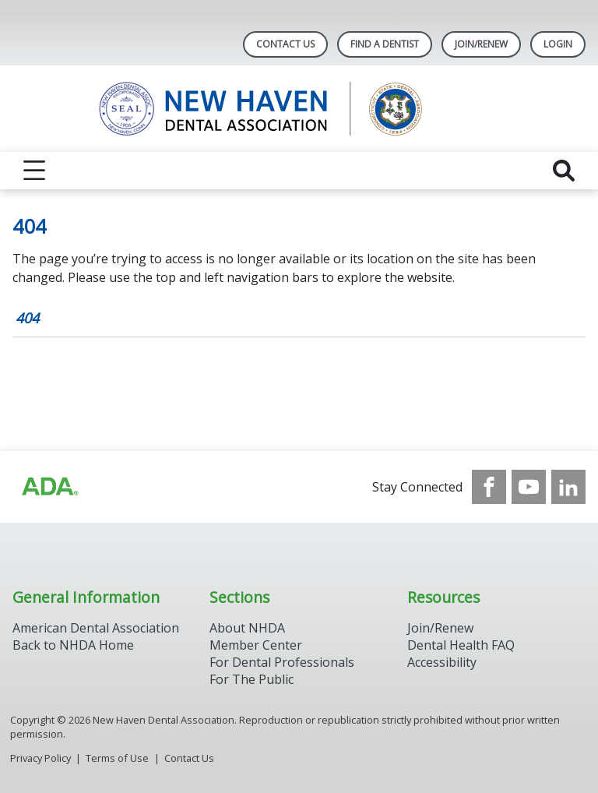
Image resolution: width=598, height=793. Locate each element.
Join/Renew (481, 44)
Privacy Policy (40, 758)
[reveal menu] (34, 170)
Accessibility (442, 662)
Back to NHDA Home (73, 645)
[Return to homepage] (299, 108)
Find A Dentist (384, 44)
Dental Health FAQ (461, 645)
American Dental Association (95, 627)
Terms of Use (117, 758)
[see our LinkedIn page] (568, 487)
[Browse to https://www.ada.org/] (49, 486)
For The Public (251, 679)
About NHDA (247, 627)
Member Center (255, 645)
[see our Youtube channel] (529, 487)
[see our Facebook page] (489, 487)
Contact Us (285, 44)
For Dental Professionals (281, 662)
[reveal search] (564, 170)
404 (27, 317)
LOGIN (557, 44)
